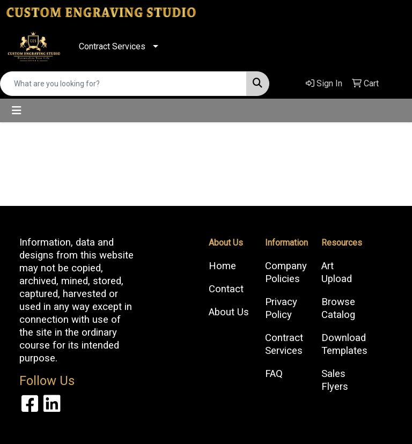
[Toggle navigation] (16, 110)
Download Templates (343, 344)
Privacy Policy (281, 308)
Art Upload (336, 272)
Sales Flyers (334, 380)
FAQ (274, 374)
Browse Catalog (338, 308)
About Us (229, 312)
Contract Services (112, 46)
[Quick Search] (123, 83)
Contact (226, 289)
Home (222, 266)
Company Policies (286, 272)
